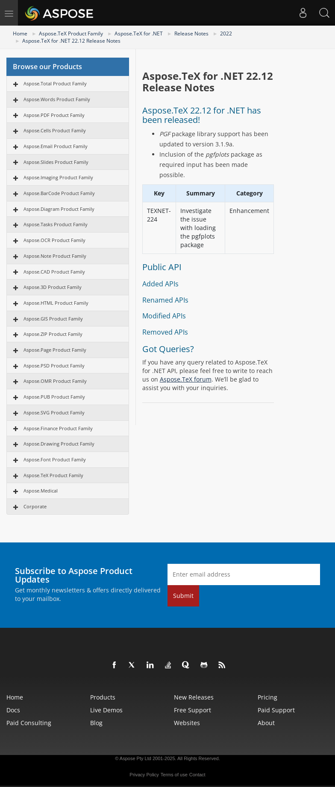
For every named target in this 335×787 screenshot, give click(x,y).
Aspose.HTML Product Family (56, 303)
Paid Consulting (28, 723)
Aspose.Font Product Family (55, 459)
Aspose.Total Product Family (55, 83)
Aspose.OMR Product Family (55, 381)
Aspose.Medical (41, 490)
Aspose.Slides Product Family (56, 162)
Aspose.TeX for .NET (139, 33)
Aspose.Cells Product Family (55, 130)
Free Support (192, 710)
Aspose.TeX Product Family (71, 33)
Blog (96, 723)
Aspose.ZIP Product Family (53, 334)
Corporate (35, 506)
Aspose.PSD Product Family (54, 365)
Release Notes (191, 33)
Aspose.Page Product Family (55, 350)
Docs (13, 710)
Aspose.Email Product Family (56, 146)
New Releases (194, 697)
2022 (226, 33)
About (266, 723)
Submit (183, 596)
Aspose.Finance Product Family (58, 428)
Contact (197, 774)
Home (20, 33)
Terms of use (174, 774)
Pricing (267, 697)
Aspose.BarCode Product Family (59, 193)
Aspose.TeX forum (186, 379)
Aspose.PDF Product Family (54, 115)
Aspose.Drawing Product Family (59, 443)
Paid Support (276, 710)
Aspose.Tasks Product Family (56, 224)
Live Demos (106, 710)
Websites (187, 723)
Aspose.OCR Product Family (54, 240)
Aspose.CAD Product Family (54, 271)
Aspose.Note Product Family (55, 256)
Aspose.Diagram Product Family (59, 209)
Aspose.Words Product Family (57, 99)
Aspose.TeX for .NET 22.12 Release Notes (71, 40)
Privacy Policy (144, 774)
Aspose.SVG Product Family (54, 412)
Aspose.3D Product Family (53, 287)
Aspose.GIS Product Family (53, 318)
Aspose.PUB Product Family (54, 397)
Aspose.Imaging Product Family (58, 177)
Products (102, 697)
